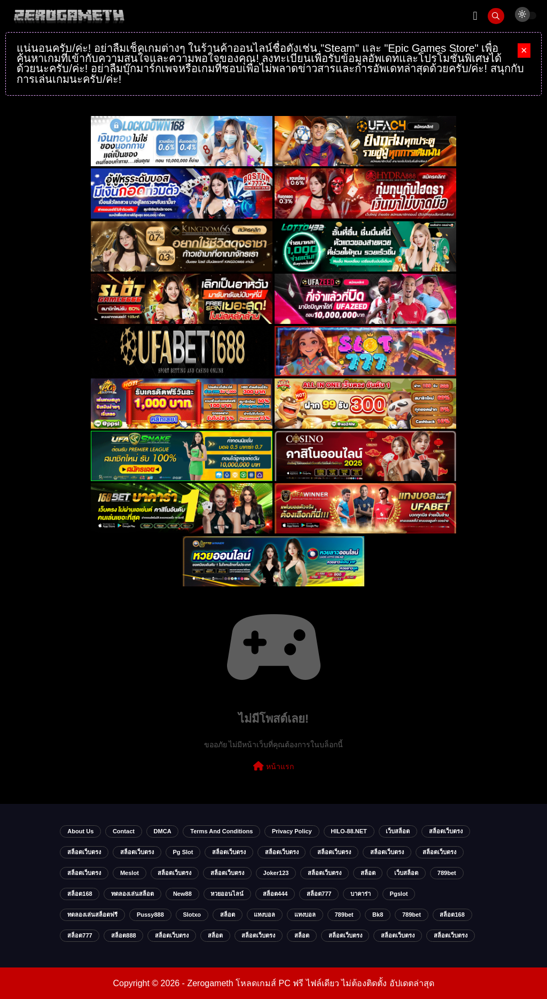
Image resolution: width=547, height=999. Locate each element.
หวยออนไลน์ (227, 893)
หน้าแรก (273, 766)
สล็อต (368, 873)
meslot (129, 873)
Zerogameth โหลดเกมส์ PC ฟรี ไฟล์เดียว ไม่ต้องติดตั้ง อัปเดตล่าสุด (310, 983)
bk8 (377, 914)
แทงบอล (264, 914)
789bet (446, 873)
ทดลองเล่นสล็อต (132, 893)
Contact (124, 831)
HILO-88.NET (348, 831)
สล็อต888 (123, 935)
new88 (182, 893)
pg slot (183, 852)
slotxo (192, 914)
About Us (80, 831)
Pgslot (399, 893)
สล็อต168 (79, 893)
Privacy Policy (292, 831)
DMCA (162, 831)
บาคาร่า (360, 893)
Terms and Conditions (221, 831)
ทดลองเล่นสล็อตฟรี (92, 914)
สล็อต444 (275, 893)
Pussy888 (150, 914)
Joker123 (276, 873)
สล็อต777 (319, 893)
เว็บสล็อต (398, 831)
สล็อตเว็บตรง (446, 831)
